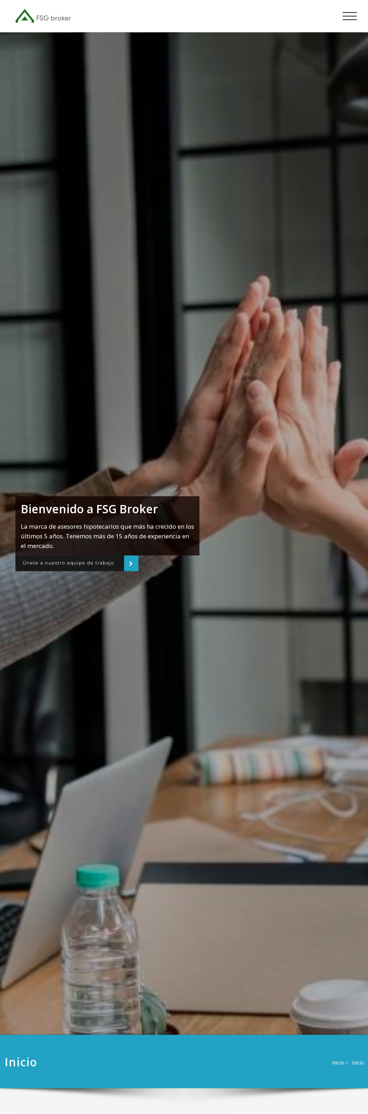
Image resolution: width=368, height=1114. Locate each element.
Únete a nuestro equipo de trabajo (74, 563)
